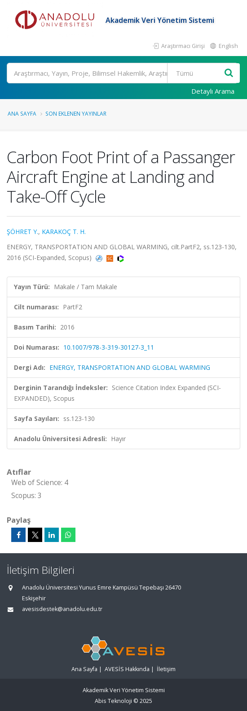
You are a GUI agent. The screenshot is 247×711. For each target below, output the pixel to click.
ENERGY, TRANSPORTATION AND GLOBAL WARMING (129, 367)
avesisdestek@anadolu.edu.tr (62, 609)
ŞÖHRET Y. (22, 231)
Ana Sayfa (22, 113)
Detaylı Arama (212, 91)
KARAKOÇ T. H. (64, 231)
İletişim (166, 669)
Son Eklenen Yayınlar (75, 113)
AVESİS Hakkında (127, 669)
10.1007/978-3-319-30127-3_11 (108, 347)
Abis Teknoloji (113, 701)
